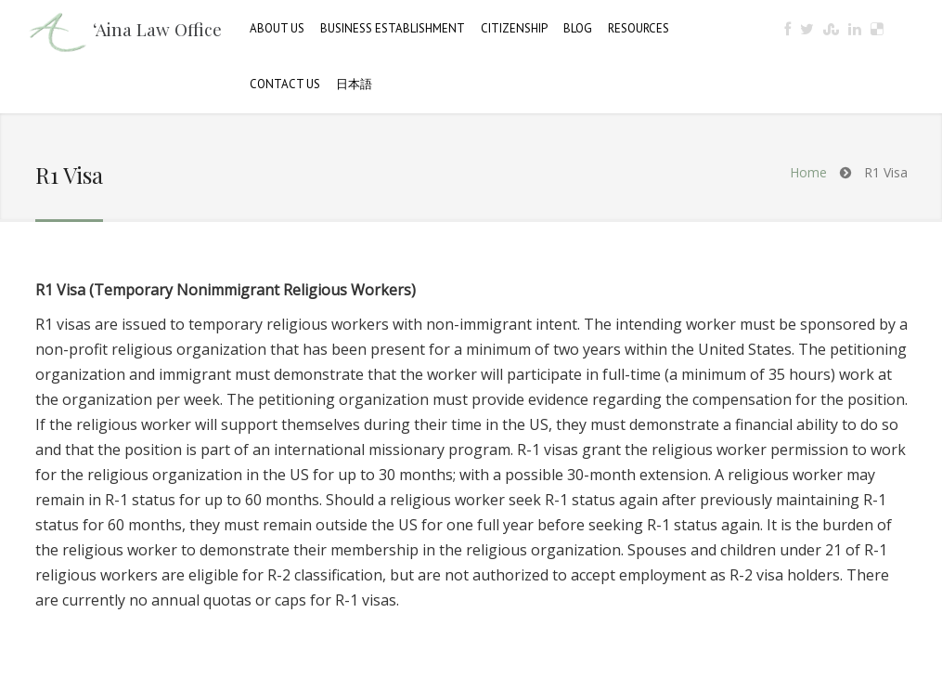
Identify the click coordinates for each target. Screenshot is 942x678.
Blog (577, 28)
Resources (638, 28)
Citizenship (514, 28)
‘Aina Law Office (157, 29)
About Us (277, 28)
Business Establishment (392, 28)
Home (808, 172)
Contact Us (285, 84)
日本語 (354, 84)
